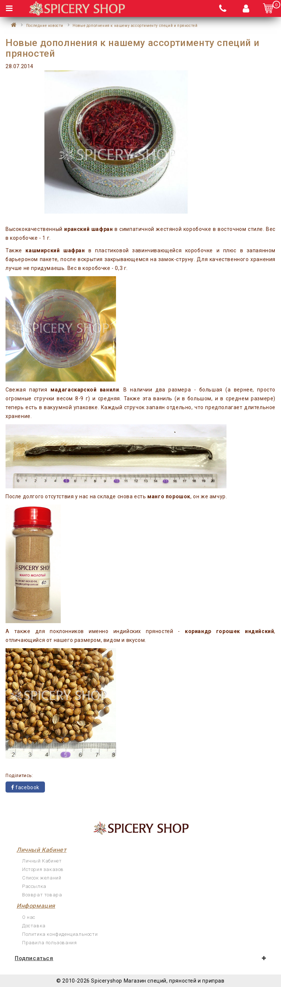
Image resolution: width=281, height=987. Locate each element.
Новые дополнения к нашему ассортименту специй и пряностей (135, 26)
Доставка (34, 925)
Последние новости (44, 26)
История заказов (43, 869)
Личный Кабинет (42, 861)
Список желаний (41, 878)
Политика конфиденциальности (60, 934)
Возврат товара (42, 895)
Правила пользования (49, 942)
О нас (28, 917)
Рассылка (34, 886)
